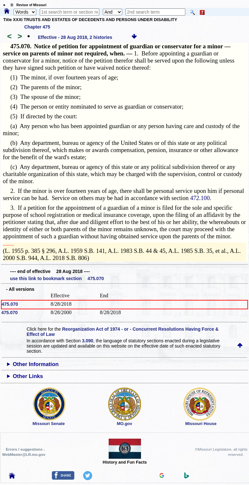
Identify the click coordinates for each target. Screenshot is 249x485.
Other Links (28, 376)
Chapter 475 (37, 27)
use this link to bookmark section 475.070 (57, 278)
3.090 (87, 340)
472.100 (200, 198)
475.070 (10, 304)
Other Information (36, 364)
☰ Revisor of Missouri (27, 5)
